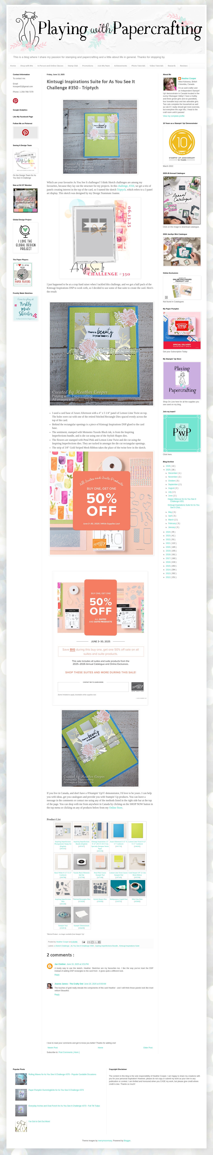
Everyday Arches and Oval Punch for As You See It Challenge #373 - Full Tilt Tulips (64, 1106)
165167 (81, 846)
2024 (168, 532)
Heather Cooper (62, 942)
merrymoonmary (105, 1141)
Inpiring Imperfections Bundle (106, 946)
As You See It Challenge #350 (82, 946)
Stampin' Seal (63, 925)
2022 (168, 539)
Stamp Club (73, 66)
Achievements (120, 66)
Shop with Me (26, 66)
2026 (168, 466)
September (173, 484)
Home (13, 66)
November (173, 477)
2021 (168, 543)
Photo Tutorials (138, 66)
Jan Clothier (60, 964)
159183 (99, 901)
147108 (99, 877)
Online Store (115, 807)
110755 (118, 901)
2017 (168, 558)
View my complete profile (173, 116)
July (170, 492)
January (172, 527)
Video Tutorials (156, 66)
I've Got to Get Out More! (39, 1121)
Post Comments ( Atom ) (69, 1052)
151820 (81, 901)
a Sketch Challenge (62, 946)
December (173, 473)
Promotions (87, 66)
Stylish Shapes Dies (100, 899)
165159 (99, 851)
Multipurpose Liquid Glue (118, 899)
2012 (168, 577)
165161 (62, 848)
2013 (168, 573)
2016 (168, 562)
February (172, 523)
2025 (168, 470)
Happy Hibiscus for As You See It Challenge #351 (182, 500)
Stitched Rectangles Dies (82, 899)
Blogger (127, 1141)
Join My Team (104, 66)
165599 (137, 877)
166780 (62, 877)
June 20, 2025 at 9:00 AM (95, 984)
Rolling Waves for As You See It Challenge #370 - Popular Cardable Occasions (62, 1074)
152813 (62, 928)
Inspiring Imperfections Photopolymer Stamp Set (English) (63, 844)
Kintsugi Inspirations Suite (129, 946)
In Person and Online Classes (50, 66)
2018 (168, 554)
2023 (168, 536)
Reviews (184, 66)
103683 (137, 901)
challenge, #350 (126, 186)
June (170, 496)
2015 (168, 566)
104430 (81, 928)
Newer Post (53, 1048)
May (170, 512)
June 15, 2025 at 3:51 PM (78, 964)
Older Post (147, 1048)
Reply (57, 975)
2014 (168, 570)
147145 (118, 877)
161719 (118, 846)
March (171, 520)
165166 (62, 904)
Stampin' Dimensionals (81, 925)
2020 (168, 547)
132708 (81, 877)
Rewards (172, 66)
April (170, 516)
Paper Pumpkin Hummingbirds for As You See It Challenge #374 (56, 1090)
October (172, 481)
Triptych (121, 189)
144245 (137, 846)
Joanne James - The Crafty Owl (69, 984)
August (171, 488)
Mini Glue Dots (137, 899)
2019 (168, 551)
